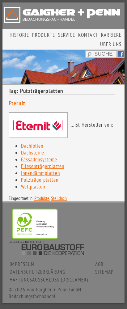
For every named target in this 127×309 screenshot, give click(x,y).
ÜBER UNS (110, 44)
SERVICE (66, 35)
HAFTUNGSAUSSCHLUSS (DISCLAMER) (49, 279)
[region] (63, 67)
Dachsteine (32, 152)
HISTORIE (19, 35)
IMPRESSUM (22, 264)
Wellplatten (33, 186)
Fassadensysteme (39, 159)
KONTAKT (88, 35)
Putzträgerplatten (39, 179)
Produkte (41, 198)
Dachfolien (32, 145)
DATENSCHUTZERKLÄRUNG (37, 272)
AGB (99, 264)
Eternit (17, 103)
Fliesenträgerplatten (42, 166)
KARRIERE (111, 35)
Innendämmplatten (40, 173)
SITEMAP (104, 272)
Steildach (59, 198)
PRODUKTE (43, 35)
